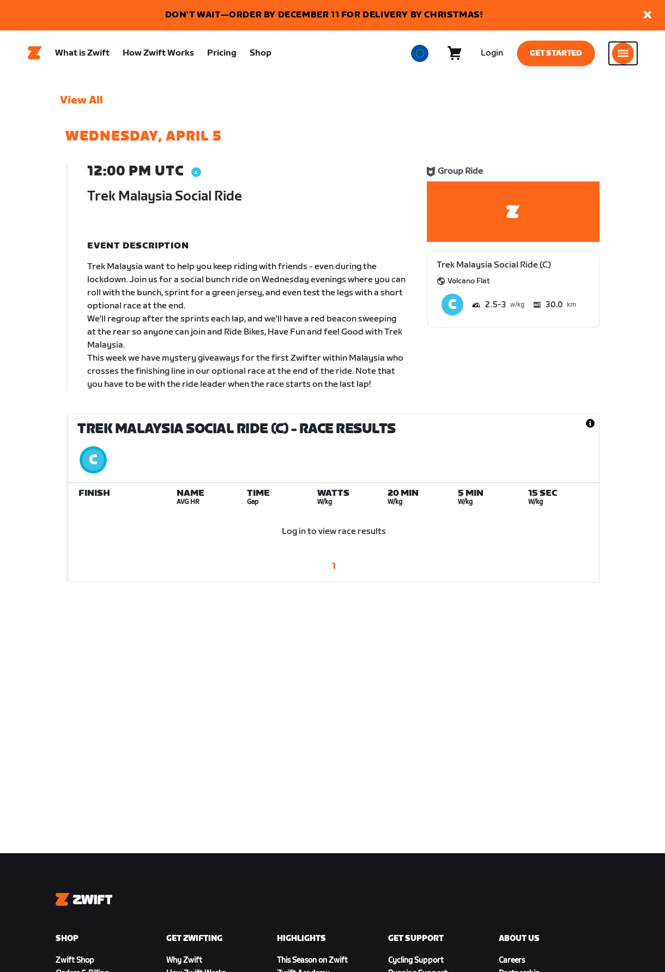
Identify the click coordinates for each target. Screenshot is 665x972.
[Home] (35, 55)
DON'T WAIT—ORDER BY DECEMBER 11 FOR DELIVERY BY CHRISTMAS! (324, 15)
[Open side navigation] (623, 55)
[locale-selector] (419, 55)
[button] (647, 15)
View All (81, 104)
